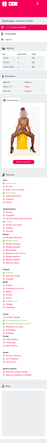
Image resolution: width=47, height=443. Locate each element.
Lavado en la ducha (14, 225)
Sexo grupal (11, 193)
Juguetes (9, 199)
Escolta (9, 212)
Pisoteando (10, 307)
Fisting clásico (12, 339)
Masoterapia (11, 250)
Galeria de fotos (11, 100)
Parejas (9, 222)
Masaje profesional (14, 237)
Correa (8, 298)
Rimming (9, 231)
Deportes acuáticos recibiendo (18, 375)
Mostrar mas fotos (23, 162)
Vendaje (9, 304)
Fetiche (9, 202)
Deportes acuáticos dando (17, 372)
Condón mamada (13, 317)
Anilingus (10, 333)
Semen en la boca (13, 355)
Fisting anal (10, 342)
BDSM (8, 291)
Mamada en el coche (14, 327)
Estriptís (9, 273)
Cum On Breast (12, 359)
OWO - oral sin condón (15, 190)
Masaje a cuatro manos (16, 253)
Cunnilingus (11, 330)
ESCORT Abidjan (8, 21)
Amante (9, 285)
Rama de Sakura (12, 263)
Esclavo (9, 295)
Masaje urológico (13, 244)
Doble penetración (13, 196)
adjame (6, 39)
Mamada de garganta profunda (18, 323)
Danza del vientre (13, 276)
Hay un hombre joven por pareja (19, 218)
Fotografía (10, 215)
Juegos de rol (11, 301)
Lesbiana (9, 279)
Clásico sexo (11, 183)
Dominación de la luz (14, 288)
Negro (27, 87)
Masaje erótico (12, 241)
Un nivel (9, 186)
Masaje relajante (13, 259)
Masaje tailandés (13, 247)
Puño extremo (11, 346)
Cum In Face (11, 362)
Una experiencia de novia (16, 320)
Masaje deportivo (13, 256)
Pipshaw (9, 228)
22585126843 (10, 34)
